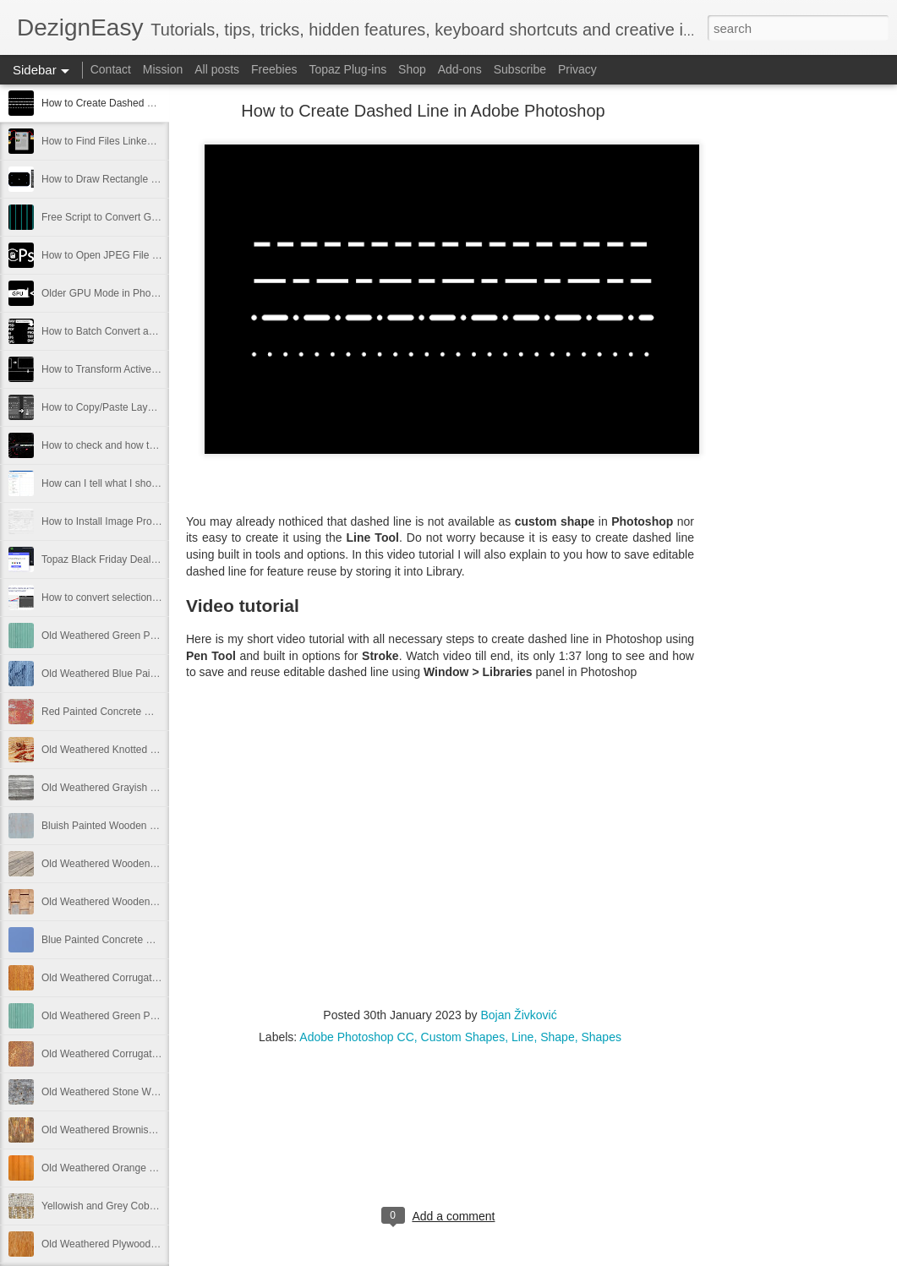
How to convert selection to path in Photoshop (144, 597)
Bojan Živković (518, 1015)
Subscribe (520, 69)
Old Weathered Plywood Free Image (123, 1244)
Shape (557, 1037)
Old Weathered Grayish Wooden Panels (131, 788)
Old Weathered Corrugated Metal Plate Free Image (156, 978)
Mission (163, 69)
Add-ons (460, 69)
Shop (412, 69)
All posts (216, 69)
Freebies (274, 69)
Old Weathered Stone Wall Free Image (128, 1092)
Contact (110, 69)
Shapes (601, 1037)
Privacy (577, 69)
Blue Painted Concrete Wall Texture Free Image (148, 940)
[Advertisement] (787, 376)
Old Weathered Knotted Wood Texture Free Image (154, 750)
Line (522, 1037)
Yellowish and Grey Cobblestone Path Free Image (153, 1206)
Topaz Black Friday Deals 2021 (111, 559)
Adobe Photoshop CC (356, 1037)
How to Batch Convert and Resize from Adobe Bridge (161, 331)
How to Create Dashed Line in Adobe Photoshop (150, 103)
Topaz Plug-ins (347, 69)
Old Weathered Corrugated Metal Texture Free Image (161, 1054)
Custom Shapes (463, 1037)
